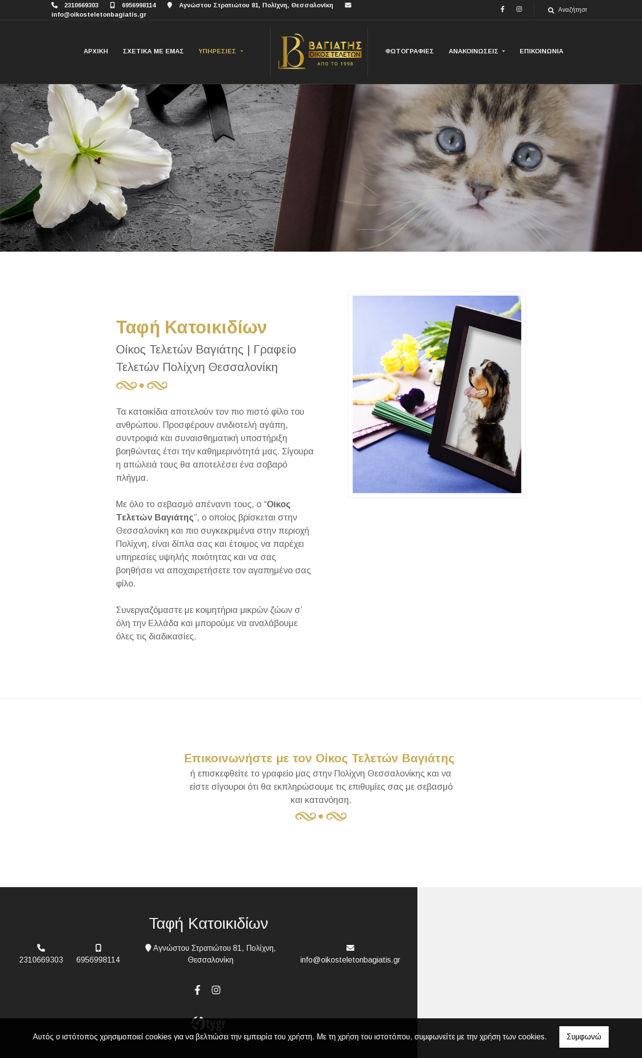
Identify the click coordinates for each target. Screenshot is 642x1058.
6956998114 (139, 5)
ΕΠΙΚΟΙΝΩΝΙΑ (541, 51)
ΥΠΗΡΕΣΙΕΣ (218, 51)
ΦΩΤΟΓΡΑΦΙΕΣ (409, 51)
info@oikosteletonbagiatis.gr (99, 14)
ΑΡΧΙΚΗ (96, 51)
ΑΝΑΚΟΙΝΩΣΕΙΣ (475, 51)
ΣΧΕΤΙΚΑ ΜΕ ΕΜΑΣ (153, 51)
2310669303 (81, 5)
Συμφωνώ (584, 1037)
